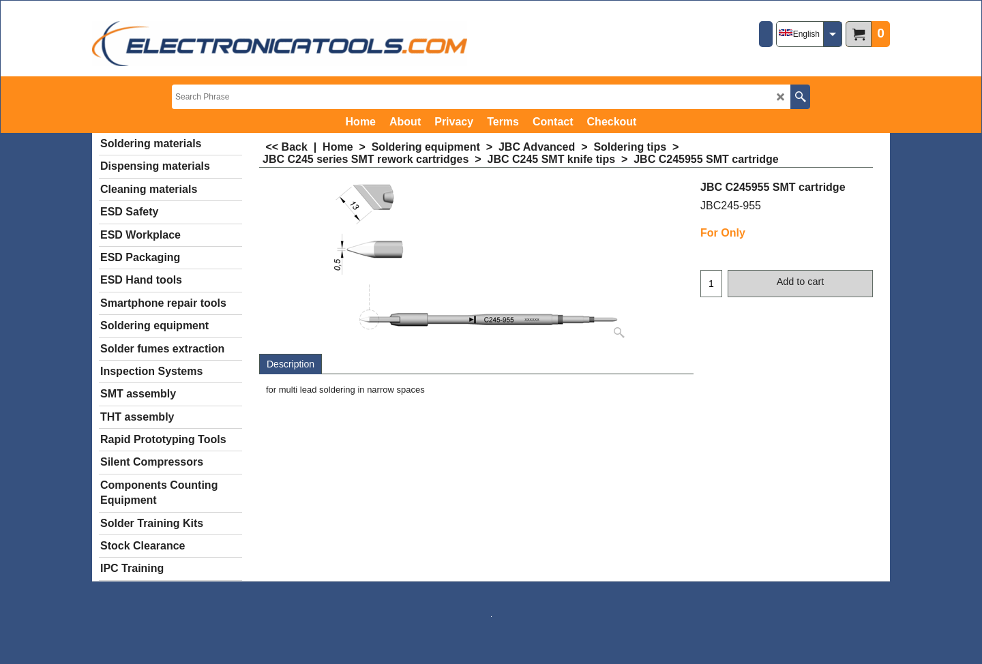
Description (290, 364)
